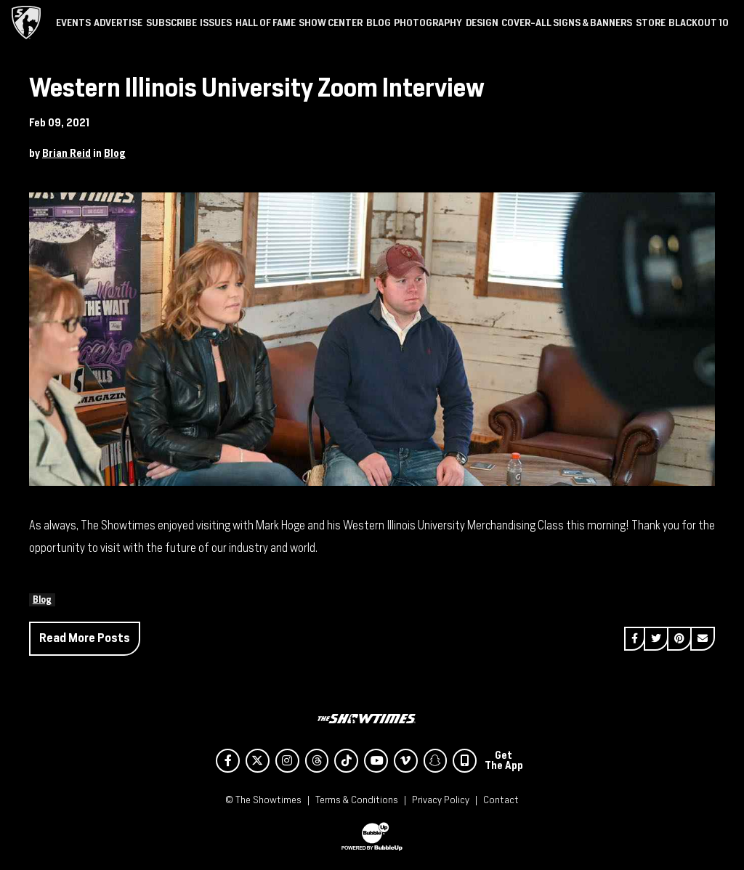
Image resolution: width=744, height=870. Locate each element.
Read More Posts (84, 638)
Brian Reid (66, 153)
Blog (115, 153)
